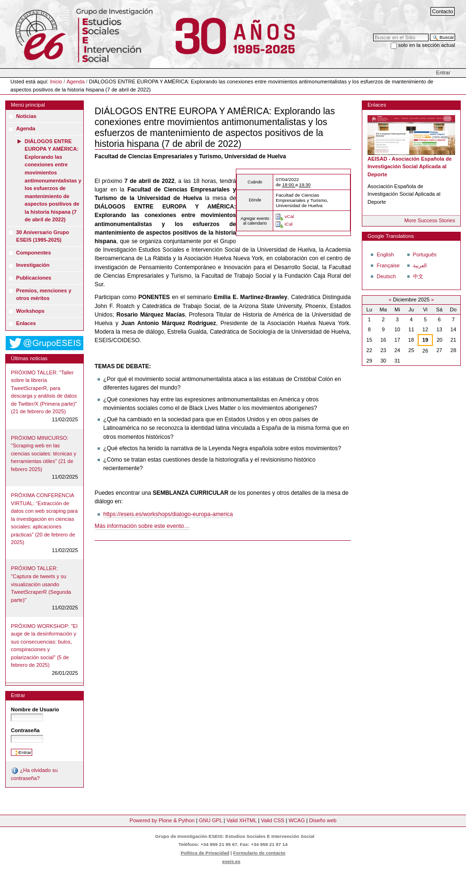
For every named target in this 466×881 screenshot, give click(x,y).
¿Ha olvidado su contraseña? (34, 774)
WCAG (296, 820)
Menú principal (28, 105)
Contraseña (25, 730)
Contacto (442, 11)
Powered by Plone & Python (162, 820)
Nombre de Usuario (35, 709)
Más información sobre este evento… (142, 526)
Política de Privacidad (204, 852)
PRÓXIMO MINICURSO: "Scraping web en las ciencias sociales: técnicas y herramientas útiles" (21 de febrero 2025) (43, 453)
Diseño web (323, 820)
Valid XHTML (241, 820)
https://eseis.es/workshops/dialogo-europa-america (168, 514)
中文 (418, 276)
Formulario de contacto (259, 852)
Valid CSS (272, 820)
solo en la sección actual (426, 45)
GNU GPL (210, 820)
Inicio (56, 81)
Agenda (75, 81)
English (385, 254)
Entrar (443, 72)
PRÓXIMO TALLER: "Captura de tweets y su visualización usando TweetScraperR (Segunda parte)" (41, 583)
